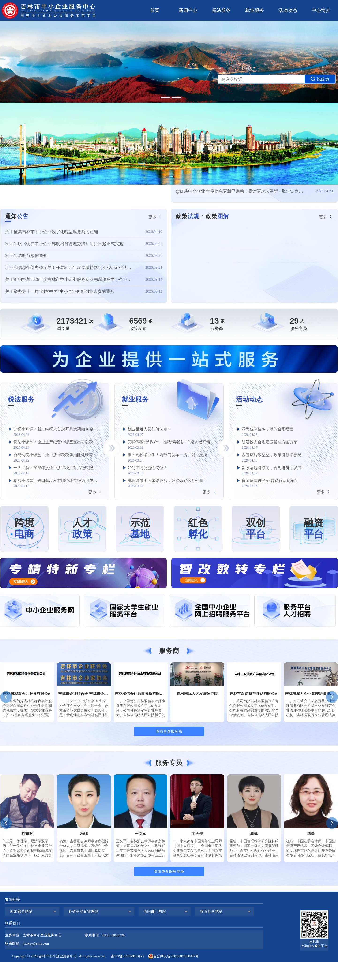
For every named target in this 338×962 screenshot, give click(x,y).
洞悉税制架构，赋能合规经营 (267, 429)
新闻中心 (188, 10)
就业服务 (254, 10)
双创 (256, 529)
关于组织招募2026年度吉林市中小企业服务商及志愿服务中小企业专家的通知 (70, 279)
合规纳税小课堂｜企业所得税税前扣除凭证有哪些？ (57, 455)
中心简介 (321, 10)
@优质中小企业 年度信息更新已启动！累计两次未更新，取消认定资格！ (241, 191)
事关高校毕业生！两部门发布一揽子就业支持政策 (171, 455)
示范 (140, 529)
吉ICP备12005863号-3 (127, 956)
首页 (154, 10)
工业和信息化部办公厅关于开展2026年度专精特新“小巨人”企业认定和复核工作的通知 (70, 267)
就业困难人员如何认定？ (149, 429)
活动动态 (287, 10)
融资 (314, 529)
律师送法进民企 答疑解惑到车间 (270, 480)
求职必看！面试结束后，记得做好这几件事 (165, 480)
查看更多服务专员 (169, 871)
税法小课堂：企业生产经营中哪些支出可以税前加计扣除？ (57, 442)
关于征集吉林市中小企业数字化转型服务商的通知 (51, 231)
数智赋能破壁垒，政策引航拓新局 (271, 455)
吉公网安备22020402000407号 (173, 956)
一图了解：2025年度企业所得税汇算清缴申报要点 (57, 468)
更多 (155, 217)
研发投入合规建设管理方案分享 (269, 442)
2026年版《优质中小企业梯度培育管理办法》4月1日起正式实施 (64, 243)
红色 (198, 529)
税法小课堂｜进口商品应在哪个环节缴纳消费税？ (57, 480)
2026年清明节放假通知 (26, 255)
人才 (82, 529)
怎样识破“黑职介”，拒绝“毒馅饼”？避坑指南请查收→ (171, 442)
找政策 (320, 79)
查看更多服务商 (169, 731)
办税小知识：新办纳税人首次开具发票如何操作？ (57, 429)
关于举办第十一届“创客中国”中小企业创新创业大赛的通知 (59, 291)
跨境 (24, 529)
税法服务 (221, 10)
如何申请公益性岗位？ (147, 468)
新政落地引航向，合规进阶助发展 (271, 468)
